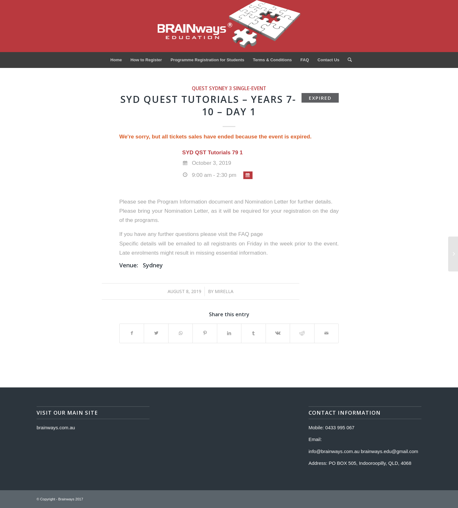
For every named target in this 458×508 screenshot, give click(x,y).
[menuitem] (116, 60)
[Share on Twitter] (156, 333)
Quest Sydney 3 (212, 88)
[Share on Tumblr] (253, 333)
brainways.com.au (56, 427)
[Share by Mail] (327, 333)
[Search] (348, 60)
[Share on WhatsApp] (180, 333)
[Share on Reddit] (302, 333)
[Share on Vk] (278, 333)
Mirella (224, 291)
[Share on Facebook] (132, 333)
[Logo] (229, 26)
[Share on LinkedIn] (229, 333)
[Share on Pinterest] (205, 333)
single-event (249, 88)
